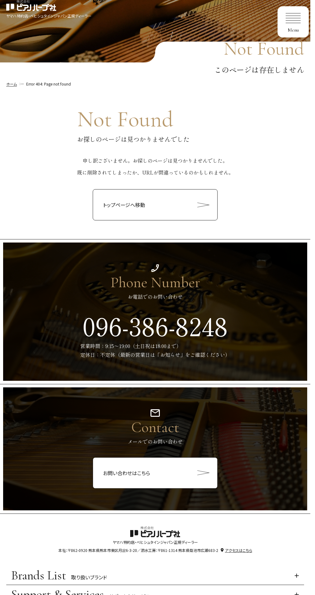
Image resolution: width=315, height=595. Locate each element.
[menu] (293, 21)
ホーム (11, 83)
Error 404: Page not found (48, 83)
